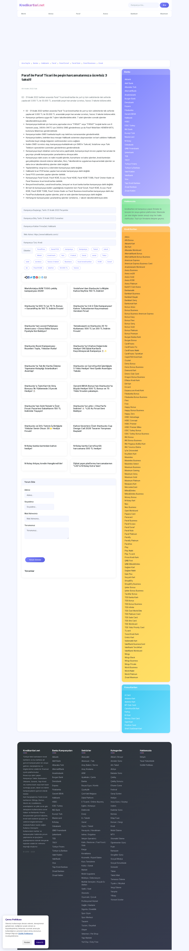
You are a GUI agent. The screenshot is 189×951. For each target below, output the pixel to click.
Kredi (113, 827)
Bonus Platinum (131, 331)
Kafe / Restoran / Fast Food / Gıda (94, 845)
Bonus (51, 14)
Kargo (84, 851)
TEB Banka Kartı (131, 598)
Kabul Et (39, 942)
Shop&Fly (129, 581)
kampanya (69, 249)
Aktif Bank (129, 83)
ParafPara (41, 249)
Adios (127, 237)
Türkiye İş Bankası (132, 168)
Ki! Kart (128, 716)
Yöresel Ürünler (117, 901)
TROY (127, 160)
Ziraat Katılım (130, 191)
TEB (126, 156)
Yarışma (114, 893)
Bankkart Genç (131, 300)
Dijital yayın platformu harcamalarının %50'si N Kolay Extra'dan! (92, 464)
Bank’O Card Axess (133, 287)
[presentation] (44, 549)
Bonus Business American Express (139, 314)
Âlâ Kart (128, 247)
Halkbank (128, 118)
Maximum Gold (131, 478)
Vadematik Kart (131, 642)
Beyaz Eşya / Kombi (90, 787)
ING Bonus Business (133, 441)
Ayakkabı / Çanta (89, 778)
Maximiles (129, 458)
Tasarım (85, 923)
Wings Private (130, 665)
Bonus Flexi (129, 320)
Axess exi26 (130, 274)
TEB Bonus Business (133, 605)
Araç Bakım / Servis (90, 766)
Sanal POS (55, 249)
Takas (113, 872)
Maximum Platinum (132, 481)
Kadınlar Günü (116, 811)
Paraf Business (131, 521)
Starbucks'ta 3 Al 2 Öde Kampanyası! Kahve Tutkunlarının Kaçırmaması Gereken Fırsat (92, 308)
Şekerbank (129, 152)
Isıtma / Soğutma (88, 836)
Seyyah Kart (130, 578)
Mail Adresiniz (31, 514)
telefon (51, 268)
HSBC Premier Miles (133, 428)
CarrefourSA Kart (132, 710)
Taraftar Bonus (131, 595)
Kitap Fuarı (115, 819)
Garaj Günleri (116, 795)
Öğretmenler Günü (118, 844)
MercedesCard (131, 488)
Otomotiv (85, 894)
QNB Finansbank (132, 148)
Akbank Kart (130, 244)
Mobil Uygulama (88, 875)
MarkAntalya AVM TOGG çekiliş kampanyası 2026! (41, 289)
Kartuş (127, 713)
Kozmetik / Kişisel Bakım (92, 859)
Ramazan (114, 852)
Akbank (128, 79)
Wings (127, 655)
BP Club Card (130, 706)
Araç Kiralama (87, 770)
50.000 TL (64, 268)
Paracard (128, 518)
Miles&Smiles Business (134, 494)
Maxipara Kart (130, 485)
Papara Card (130, 515)
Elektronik (86, 811)
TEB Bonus (129, 602)
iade (27, 262)
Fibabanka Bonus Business (136, 398)
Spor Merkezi (87, 919)
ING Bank (128, 129)
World (23, 14)
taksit (106, 249)
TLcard (128, 632)
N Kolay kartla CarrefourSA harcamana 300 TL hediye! (87, 447)
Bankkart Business (132, 294)
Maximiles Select (132, 464)
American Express (132, 260)
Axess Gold (129, 277)
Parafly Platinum (131, 541)
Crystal (128, 361)
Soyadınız (29, 502)
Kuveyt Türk (130, 133)
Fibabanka (129, 110)
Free (126, 404)
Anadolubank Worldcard (135, 267)
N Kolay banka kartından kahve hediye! (41, 447)
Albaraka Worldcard (133, 250)
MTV (113, 836)
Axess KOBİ (130, 280)
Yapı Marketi (87, 939)
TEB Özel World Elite (133, 612)
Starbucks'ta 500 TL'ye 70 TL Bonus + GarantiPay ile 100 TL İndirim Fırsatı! (44, 307)
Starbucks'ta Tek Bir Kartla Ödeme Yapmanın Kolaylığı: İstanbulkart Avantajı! (43, 368)
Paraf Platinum (131, 535)
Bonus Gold (130, 327)
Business (68, 262)
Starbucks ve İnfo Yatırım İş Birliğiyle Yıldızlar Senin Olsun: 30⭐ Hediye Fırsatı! (43, 428)
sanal (94, 255)
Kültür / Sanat (87, 867)
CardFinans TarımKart (134, 354)
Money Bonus (130, 498)
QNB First (129, 561)
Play (126, 548)
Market (84, 871)
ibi (27, 268)
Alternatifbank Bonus (133, 254)
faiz (62, 255)
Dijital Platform (87, 799)
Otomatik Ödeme (117, 840)
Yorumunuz (30, 525)
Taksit (95, 249)
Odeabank (129, 145)
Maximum (164, 14)
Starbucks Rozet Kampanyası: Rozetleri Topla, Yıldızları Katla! (41, 347)
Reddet (27, 942)
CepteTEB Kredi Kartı (133, 357)
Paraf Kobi (129, 531)
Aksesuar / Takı (88, 762)
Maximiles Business (133, 461)
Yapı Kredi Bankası (132, 183)
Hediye (113, 799)
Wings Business (131, 662)
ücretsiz (38, 262)
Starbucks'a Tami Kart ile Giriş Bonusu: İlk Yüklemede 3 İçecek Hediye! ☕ (41, 388)
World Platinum (131, 675)
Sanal (84, 255)
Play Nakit (129, 551)
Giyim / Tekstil (87, 827)
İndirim (113, 807)
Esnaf (109, 262)
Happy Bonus (130, 407)
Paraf (78, 14)
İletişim (143, 758)
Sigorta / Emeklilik (89, 910)
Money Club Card (132, 720)
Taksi (104, 255)
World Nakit (129, 672)
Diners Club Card (132, 374)
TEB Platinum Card (132, 615)
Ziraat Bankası (131, 187)
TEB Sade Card (131, 618)
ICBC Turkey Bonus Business (137, 434)
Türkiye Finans (131, 164)
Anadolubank (130, 95)
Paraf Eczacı (130, 525)
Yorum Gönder (35, 560)
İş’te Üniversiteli (131, 451)
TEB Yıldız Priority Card (134, 628)
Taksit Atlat (115, 876)
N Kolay (128, 141)
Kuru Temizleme (88, 863)
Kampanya (83, 249)
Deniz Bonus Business (134, 367)
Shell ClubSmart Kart (133, 730)
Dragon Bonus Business (135, 377)
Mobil (39, 255)
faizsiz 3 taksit (53, 262)
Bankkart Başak (131, 297)
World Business (131, 668)
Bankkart (134, 14)
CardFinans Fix (131, 347)
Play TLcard (130, 555)
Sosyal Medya (117, 860)
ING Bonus (129, 438)
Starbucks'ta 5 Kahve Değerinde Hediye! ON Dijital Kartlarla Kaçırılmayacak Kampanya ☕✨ (90, 348)
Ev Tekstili (86, 819)
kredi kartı (51, 255)
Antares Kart (130, 700)
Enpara (128, 106)
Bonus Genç (130, 324)
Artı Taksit (115, 766)
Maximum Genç (131, 474)
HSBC (127, 122)
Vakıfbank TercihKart (133, 648)
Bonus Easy (130, 317)
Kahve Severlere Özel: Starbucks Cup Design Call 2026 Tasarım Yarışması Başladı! (92, 428)
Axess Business (131, 270)
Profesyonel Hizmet (90, 902)
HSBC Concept (131, 421)
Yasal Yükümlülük (147, 762)
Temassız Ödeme (118, 880)
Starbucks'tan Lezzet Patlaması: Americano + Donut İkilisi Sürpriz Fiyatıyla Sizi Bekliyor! (41, 328)
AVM (83, 774)
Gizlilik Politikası (146, 766)
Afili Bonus (129, 240)
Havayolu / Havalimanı (91, 832)
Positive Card (130, 726)
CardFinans (129, 344)
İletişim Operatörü (89, 840)
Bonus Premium (131, 334)
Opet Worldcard (131, 511)
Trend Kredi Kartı (132, 635)
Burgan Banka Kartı (133, 337)
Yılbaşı (113, 897)
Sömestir (114, 868)
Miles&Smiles (130, 491)
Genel (84, 823)
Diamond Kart (130, 371)
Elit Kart (128, 384)
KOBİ (100, 262)
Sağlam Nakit (130, 571)
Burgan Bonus (131, 341)
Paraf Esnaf (130, 528)
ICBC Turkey (130, 126)
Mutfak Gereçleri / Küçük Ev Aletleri (93, 884)
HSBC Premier (130, 424)
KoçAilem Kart (130, 454)
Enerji (84, 815)
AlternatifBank (130, 91)
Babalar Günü (116, 774)
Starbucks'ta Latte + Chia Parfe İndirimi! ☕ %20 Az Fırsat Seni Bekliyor (89, 408)
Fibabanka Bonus (132, 394)
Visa (126, 179)
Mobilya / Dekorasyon (91, 879)
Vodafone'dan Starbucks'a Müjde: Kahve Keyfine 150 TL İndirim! (91, 289)
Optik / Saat (86, 890)
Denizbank (129, 102)
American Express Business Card (138, 264)
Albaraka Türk (130, 87)
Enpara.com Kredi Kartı (134, 391)
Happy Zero (130, 414)
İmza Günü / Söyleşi (119, 803)
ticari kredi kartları (85, 262)
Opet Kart (129, 723)
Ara (164, 5)
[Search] (143, 5)
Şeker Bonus (130, 588)
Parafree (128, 545)
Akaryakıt (85, 758)
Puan (113, 848)
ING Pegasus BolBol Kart (135, 444)
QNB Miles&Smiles (132, 565)
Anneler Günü (116, 762)
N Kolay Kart (130, 501)
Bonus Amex (130, 307)
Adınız (27, 490)
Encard (128, 387)
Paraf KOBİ (38, 268)
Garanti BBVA (130, 114)
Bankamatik (129, 290)
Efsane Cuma (116, 787)
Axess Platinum (131, 284)
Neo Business (130, 508)
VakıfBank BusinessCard (135, 645)
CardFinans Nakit (132, 351)
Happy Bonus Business (134, 411)
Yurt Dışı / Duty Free (90, 943)
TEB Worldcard (131, 625)
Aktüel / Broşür (117, 758)
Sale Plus (128, 575)
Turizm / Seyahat (89, 927)
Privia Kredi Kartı (132, 558)
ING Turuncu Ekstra (133, 448)
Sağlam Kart (130, 568)
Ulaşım (84, 931)
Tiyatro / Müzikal (118, 885)
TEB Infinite (129, 608)
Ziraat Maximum (131, 679)
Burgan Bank (130, 99)
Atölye (113, 770)
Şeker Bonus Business (134, 592)
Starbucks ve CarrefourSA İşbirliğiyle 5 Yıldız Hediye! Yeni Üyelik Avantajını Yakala (92, 368)
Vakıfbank (129, 175)
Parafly (128, 538)
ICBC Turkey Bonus (133, 431)
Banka (127, 72)
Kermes (114, 815)
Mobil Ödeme (116, 832)
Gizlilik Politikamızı (25, 933)
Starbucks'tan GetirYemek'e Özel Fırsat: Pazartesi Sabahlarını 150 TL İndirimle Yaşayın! (43, 408)
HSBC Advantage (132, 418)
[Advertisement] (94, 38)
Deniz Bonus (130, 364)
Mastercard (129, 137)
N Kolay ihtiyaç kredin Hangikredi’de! (43, 463)
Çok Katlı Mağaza (89, 795)
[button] (28, 277)
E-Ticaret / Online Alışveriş (93, 803)
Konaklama (86, 855)
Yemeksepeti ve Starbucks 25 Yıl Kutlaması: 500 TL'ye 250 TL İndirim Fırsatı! (91, 328)
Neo (126, 505)
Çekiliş (113, 778)
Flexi (126, 401)
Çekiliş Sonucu (117, 783)
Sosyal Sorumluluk (118, 864)
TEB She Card (130, 622)
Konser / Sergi (117, 823)
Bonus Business (131, 311)
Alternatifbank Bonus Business (137, 257)
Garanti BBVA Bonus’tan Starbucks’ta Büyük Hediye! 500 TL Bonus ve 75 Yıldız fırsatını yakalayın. (93, 388)
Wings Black (130, 658)
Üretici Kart (129, 638)
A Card (127, 696)
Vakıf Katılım (130, 172)
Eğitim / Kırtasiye (88, 807)
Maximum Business (133, 468)
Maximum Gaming (132, 471)
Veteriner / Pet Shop (90, 935)
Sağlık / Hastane (88, 906)
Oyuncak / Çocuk (89, 898)
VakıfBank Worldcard (133, 652)
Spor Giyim (86, 914)
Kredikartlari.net (31, 5)
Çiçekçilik (85, 791)
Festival (114, 791)
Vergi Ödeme (116, 889)
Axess (105, 14)
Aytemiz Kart (130, 703)
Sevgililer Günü (117, 856)
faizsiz (76, 268)
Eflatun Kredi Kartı (132, 381)
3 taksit (73, 255)
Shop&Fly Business (133, 585)
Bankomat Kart (131, 304)
